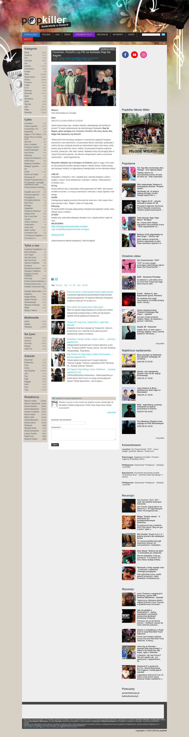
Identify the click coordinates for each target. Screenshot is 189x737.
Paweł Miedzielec (31, 420)
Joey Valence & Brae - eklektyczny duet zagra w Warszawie (148, 390)
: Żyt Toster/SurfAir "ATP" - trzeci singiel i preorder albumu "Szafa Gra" (140, 450)
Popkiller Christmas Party (34, 287)
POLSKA (46, 34)
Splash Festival (30, 299)
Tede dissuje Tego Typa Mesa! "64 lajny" (148, 219)
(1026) (43, 423)
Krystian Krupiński (31, 412)
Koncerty (28, 343)
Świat (26, 101)
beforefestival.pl (130, 696)
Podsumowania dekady (33, 281)
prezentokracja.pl (130, 693)
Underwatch (29, 225)
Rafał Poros (29, 436)
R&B (26, 379)
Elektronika (28, 363)
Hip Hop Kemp (30, 260)
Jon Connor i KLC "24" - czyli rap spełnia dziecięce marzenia (149, 502)
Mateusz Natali (30, 401)
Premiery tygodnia (31, 195)
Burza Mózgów (30, 252)
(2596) (43, 409)
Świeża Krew (29, 214)
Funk (26, 365)
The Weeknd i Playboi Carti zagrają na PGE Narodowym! (150, 422)
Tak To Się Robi (30, 216)
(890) (44, 425)
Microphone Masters (32, 268)
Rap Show (28, 203)
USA (57, 34)
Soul (26, 387)
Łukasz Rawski (30, 433)
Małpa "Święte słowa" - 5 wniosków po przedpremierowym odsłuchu (148, 519)
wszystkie (160, 343)
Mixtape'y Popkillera (32, 271)
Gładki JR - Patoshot (146, 327)
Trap (26, 390)
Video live (28, 349)
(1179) (43, 420)
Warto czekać (29, 230)
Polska (27, 80)
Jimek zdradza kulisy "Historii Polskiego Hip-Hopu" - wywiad (148, 312)
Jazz (26, 373)
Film (26, 58)
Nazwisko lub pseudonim (61, 420)
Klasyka (27, 66)
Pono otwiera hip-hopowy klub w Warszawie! (85, 307)
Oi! (25, 169)
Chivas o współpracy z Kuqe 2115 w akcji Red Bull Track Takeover (150, 632)
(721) (44, 431)
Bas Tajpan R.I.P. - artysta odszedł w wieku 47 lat (149, 202)
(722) (44, 428)
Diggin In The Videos (32, 134)
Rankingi (28, 91)
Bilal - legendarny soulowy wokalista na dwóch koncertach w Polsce (149, 407)
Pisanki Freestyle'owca (33, 180)
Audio (26, 321)
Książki (27, 71)
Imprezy (27, 341)
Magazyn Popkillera (32, 163)
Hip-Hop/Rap (29, 371)
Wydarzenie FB (57, 235)
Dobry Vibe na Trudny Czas (33, 138)
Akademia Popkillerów (33, 249)
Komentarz (56, 427)
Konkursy (28, 266)
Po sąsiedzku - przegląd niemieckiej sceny (34, 184)
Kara (78, 285)
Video (26, 110)
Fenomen (59, 285)
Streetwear (28, 99)
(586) (44, 439)
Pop (26, 376)
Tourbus (27, 219)
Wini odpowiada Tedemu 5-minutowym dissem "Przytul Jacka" (150, 186)
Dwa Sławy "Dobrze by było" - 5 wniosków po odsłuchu (150, 552)
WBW (26, 308)
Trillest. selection (31, 222)
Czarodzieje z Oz (31, 129)
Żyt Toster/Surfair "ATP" (148, 260)
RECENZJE (102, 34)
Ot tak (26, 172)
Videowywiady (30, 302)
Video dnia (28, 227)
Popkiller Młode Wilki (32, 291)
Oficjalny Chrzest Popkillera (31, 275)
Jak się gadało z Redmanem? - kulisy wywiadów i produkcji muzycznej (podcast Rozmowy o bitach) (147, 614)
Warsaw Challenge (32, 305)
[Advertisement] (94, 8)
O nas (116, 43)
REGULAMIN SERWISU (32, 727)
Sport (26, 96)
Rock (26, 384)
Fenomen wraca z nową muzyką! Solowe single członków (90, 292)
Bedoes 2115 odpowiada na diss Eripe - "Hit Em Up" (150, 235)
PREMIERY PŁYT (83, 34)
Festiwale (28, 338)
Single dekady (30, 297)
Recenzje (28, 93)
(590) (44, 436)
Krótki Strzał (29, 161)
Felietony (28, 55)
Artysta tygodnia (30, 126)
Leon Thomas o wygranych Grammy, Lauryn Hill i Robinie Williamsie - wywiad (150, 595)
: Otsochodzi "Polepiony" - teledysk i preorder (143, 466)
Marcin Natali (29, 414)
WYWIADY (118, 34)
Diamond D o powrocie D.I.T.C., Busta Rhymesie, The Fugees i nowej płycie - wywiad (149, 669)
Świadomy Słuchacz (32, 211)
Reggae (27, 382)
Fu (70, 285)
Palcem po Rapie (31, 174)
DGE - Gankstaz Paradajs (148, 277)
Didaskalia (28, 132)
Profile (27, 85)
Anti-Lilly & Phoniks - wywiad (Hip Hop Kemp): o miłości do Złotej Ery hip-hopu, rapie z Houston (149, 649)
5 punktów (28, 123)
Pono (65, 285)
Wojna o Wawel (30, 310)
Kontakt (139, 43)
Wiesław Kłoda (30, 428)
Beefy (26, 52)
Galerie (27, 324)
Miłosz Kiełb (29, 417)
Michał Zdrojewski (31, 431)
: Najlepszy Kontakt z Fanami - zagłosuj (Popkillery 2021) (141, 458)
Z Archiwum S (30, 238)
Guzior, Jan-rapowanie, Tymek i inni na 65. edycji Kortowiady (148, 373)
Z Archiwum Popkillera (33, 235)
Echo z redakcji (30, 144)
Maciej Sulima (30, 423)
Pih (74, 285)
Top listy (27, 104)
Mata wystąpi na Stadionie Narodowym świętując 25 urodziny (149, 357)
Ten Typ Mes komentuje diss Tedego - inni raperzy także (150, 169)
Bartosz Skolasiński (32, 404)
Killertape (28, 155)
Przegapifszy (29, 197)
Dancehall (28, 360)
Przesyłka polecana (32, 200)
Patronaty (128, 43)
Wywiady (28, 112)
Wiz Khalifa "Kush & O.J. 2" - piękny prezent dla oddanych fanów (150, 536)
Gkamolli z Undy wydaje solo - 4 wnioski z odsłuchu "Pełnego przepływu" (150, 569)
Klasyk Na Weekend (32, 158)
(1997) (43, 412)
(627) (44, 433)
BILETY (28, 39)
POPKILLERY (30, 34)
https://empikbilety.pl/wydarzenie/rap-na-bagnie (70, 229)
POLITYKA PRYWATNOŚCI (51, 727)
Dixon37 (85, 285)
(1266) (43, 417)
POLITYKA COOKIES (70, 727)
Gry (25, 63)
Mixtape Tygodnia (31, 166)
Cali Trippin (29, 255)
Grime (26, 368)
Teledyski (28, 327)
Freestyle (28, 61)
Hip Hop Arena (30, 257)
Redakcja (28, 425)
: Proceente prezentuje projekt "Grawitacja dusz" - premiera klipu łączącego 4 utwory (142, 475)
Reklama (150, 43)
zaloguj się (47, 43)
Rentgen (27, 206)
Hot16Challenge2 (31, 150)
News (26, 74)
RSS (161, 43)
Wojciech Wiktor (30, 439)
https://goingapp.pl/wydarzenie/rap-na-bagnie (69, 226)
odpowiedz (111, 412)
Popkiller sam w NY (32, 192)
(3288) (43, 404)
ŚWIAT (67, 34)
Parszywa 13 (29, 177)
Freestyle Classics (31, 147)
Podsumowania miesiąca (34, 187)
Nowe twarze (29, 77)
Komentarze (29, 69)
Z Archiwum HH (30, 233)
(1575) (43, 414)
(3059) (43, 406)
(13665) (43, 401)
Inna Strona (29, 153)
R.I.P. (26, 88)
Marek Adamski (30, 406)
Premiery (28, 82)
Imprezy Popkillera (31, 263)
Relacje (27, 346)
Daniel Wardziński (31, 409)
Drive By (27, 142)
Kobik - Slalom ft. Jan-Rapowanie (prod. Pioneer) (149, 294)
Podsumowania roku (32, 284)
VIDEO (131, 34)
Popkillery (28, 294)
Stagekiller (28, 208)
